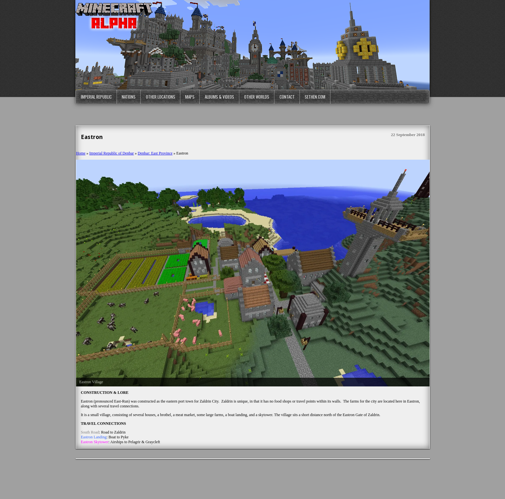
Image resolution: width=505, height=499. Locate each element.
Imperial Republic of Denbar (111, 153)
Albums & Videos (219, 97)
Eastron (92, 137)
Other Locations (160, 97)
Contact (287, 97)
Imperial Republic (96, 97)
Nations (129, 97)
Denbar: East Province (155, 153)
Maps (190, 97)
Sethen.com (315, 97)
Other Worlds (256, 97)
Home (80, 153)
